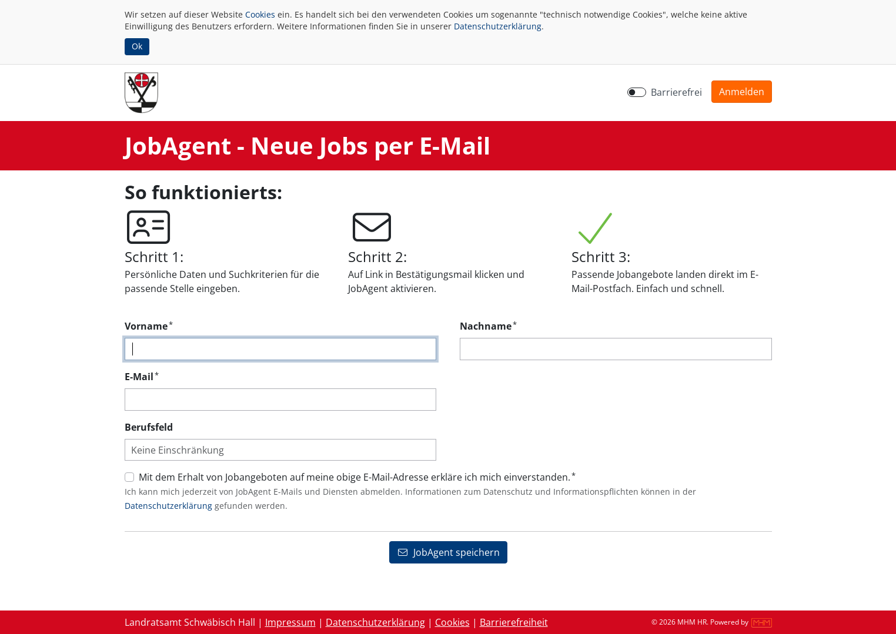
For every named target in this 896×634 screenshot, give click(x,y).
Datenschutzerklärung (497, 26)
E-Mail (142, 376)
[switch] (636, 92)
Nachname (488, 326)
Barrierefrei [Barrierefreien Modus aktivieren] (676, 92)
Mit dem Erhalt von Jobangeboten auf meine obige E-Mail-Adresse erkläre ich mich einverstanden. (357, 477)
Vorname (149, 326)
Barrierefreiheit (514, 622)
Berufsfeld (149, 427)
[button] (741, 91)
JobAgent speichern (448, 552)
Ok (137, 46)
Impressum (290, 622)
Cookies (260, 14)
